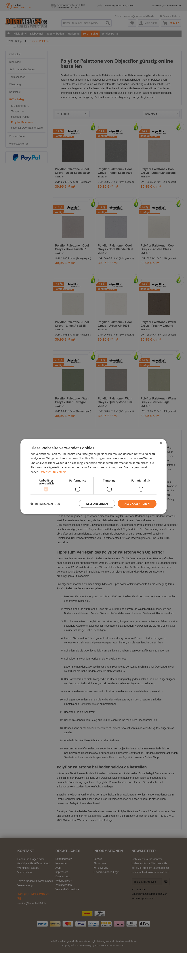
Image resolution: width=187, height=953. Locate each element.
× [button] (160, 443)
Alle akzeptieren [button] (137, 503)
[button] (45, 504)
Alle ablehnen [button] (97, 503)
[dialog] (93, 476)
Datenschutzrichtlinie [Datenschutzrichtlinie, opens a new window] (53, 471)
